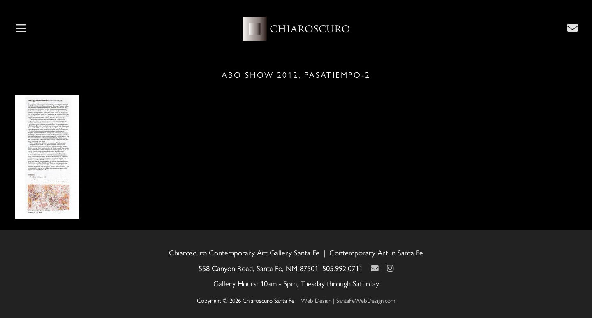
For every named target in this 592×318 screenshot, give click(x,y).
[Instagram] (390, 268)
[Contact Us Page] (572, 27)
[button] (21, 28)
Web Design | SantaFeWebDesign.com (348, 300)
